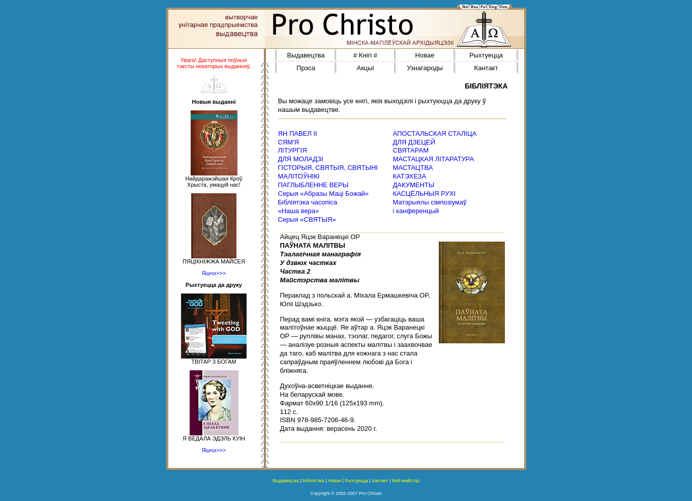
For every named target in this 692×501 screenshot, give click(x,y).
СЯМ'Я (288, 142)
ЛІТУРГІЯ (292, 150)
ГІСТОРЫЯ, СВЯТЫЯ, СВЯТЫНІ (328, 167)
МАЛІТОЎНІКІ (299, 176)
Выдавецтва (305, 55)
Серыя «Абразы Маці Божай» (323, 193)
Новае (425, 55)
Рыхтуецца (486, 55)
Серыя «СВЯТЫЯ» (307, 219)
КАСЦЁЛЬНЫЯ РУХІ (424, 193)
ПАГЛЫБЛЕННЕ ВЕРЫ (313, 185)
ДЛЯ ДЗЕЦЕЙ (414, 142)
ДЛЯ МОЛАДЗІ (300, 159)
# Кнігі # (365, 55)
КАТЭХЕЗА (410, 176)
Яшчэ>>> (214, 273)
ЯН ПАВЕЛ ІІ (297, 133)
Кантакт (486, 68)
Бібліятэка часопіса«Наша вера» (308, 206)
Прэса (305, 68)
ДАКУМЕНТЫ (414, 185)
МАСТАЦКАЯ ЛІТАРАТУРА (433, 159)
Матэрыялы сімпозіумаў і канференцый (430, 206)
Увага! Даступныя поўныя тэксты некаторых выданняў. (214, 63)
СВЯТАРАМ (411, 150)
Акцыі (365, 68)
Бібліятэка (313, 480)
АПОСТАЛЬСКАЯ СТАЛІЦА (435, 133)
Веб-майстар (405, 480)
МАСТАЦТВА (413, 167)
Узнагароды (425, 68)
